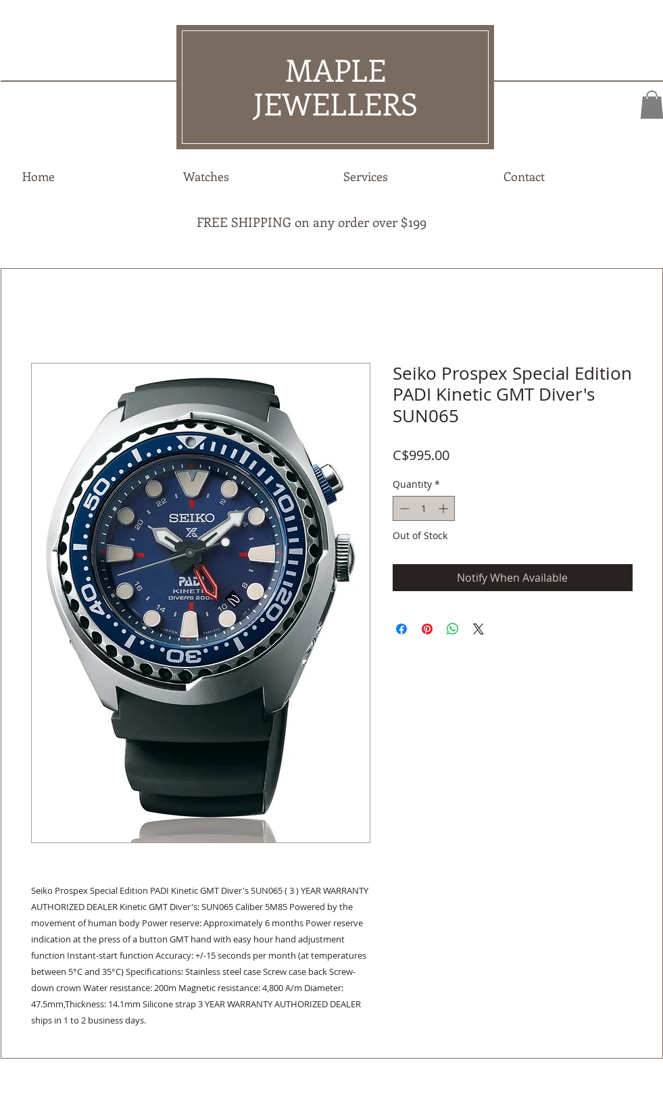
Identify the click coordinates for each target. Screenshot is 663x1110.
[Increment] (444, 508)
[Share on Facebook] (401, 629)
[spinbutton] (424, 508)
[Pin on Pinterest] (427, 629)
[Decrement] (403, 508)
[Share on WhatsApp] (453, 629)
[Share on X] (478, 629)
